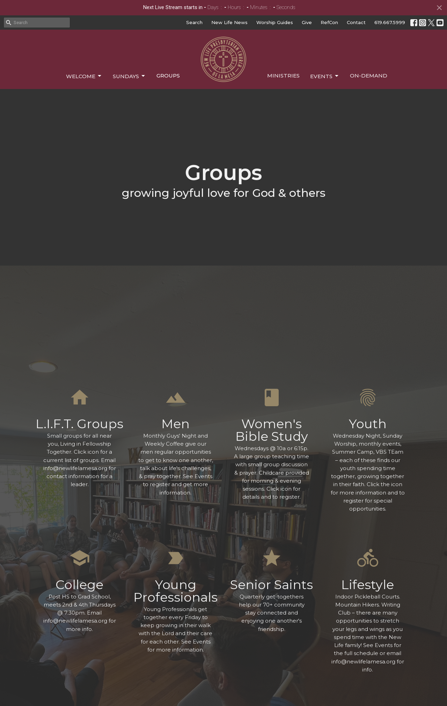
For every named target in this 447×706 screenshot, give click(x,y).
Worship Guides (274, 22)
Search (194, 22)
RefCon (329, 22)
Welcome (84, 76)
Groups (168, 75)
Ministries (283, 75)
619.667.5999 (389, 22)
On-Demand (368, 75)
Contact (356, 22)
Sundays (129, 76)
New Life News (229, 22)
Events (324, 76)
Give (307, 22)
